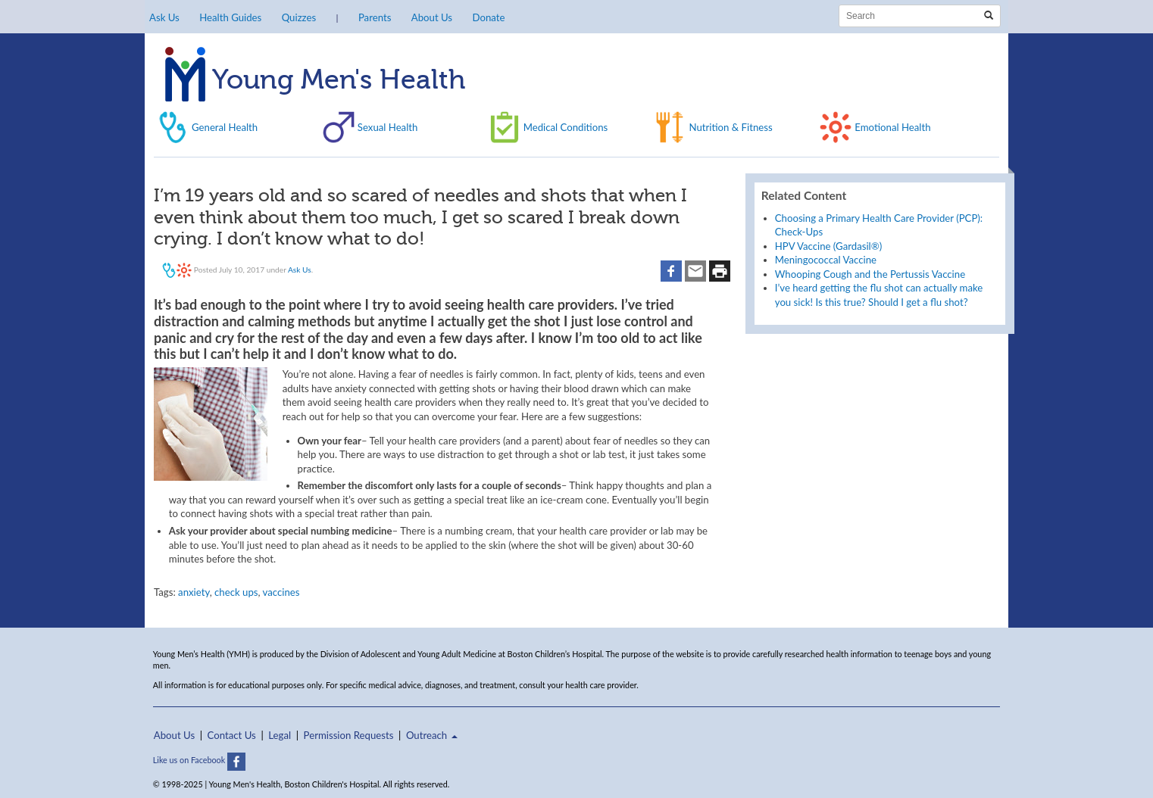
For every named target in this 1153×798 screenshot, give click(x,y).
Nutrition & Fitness (730, 127)
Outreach (432, 735)
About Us (431, 17)
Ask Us (164, 17)
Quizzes (299, 17)
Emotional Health (892, 127)
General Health (225, 127)
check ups (236, 592)
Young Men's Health (315, 81)
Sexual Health (388, 127)
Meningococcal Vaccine (825, 260)
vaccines (281, 592)
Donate (488, 17)
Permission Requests (349, 735)
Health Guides (230, 17)
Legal (279, 735)
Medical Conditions (565, 127)
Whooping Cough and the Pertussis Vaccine (870, 274)
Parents (374, 17)
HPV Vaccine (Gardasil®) (828, 246)
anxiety (194, 592)
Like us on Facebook (199, 760)
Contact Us (232, 735)
